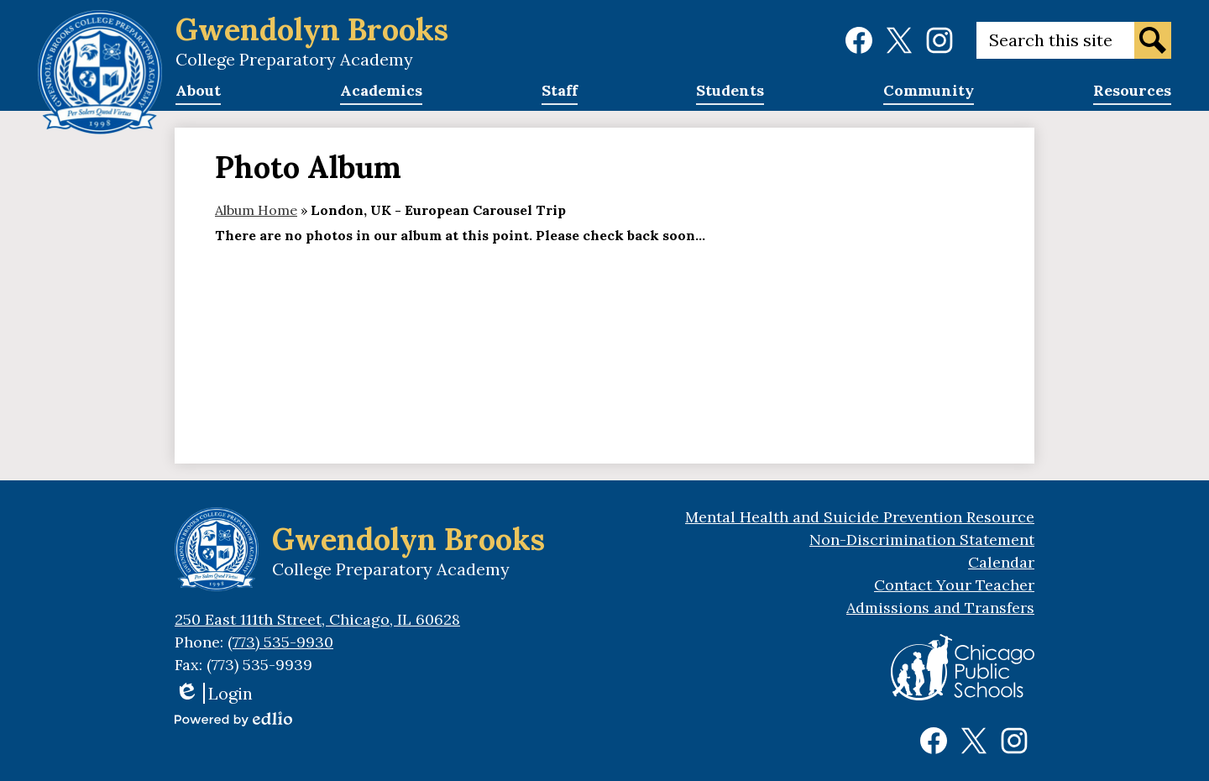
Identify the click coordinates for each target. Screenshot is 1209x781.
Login (214, 693)
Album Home (256, 210)
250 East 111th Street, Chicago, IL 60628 (317, 619)
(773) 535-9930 (280, 642)
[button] (198, 96)
